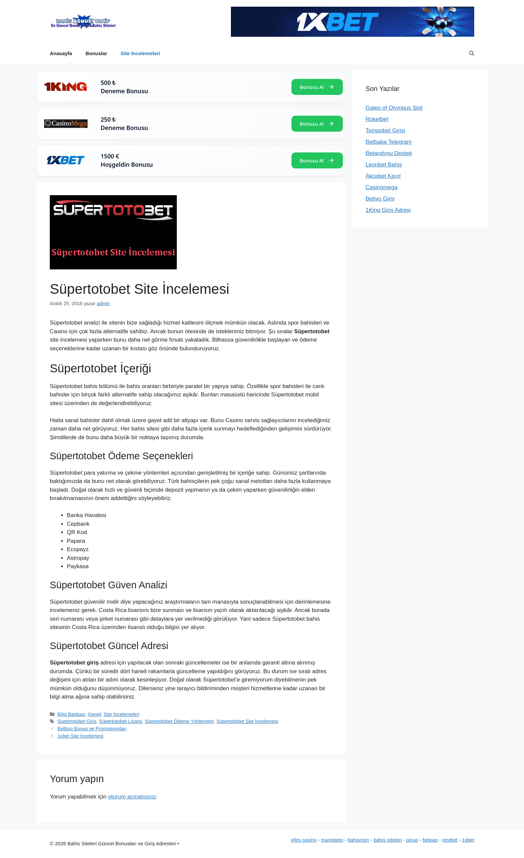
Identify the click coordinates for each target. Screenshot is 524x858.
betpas (430, 840)
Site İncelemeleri (140, 53)
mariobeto (332, 840)
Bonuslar (96, 53)
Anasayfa (61, 53)
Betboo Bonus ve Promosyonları (92, 728)
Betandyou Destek (389, 153)
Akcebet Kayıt (383, 176)
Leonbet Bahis (384, 164)
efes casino (303, 840)
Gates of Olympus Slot (394, 108)
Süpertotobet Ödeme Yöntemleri (179, 721)
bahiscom (358, 840)
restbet (449, 840)
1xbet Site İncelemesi (80, 736)
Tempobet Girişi (385, 130)
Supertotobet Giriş (76, 721)
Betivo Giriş (380, 199)
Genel (94, 714)
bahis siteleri (387, 840)
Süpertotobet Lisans (120, 721)
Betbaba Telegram (389, 142)
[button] (472, 53)
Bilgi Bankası (71, 714)
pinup (412, 840)
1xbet (468, 840)
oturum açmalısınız (132, 796)
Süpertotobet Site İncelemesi (247, 721)
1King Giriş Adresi (388, 210)
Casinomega (381, 187)
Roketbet (377, 119)
